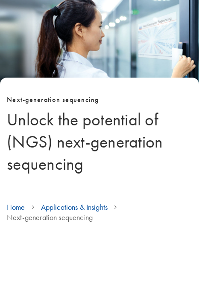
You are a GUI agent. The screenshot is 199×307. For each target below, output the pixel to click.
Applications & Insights (74, 207)
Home (16, 207)
